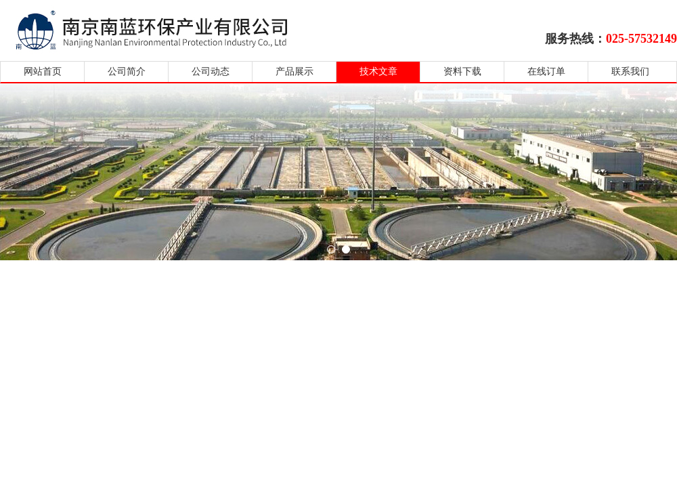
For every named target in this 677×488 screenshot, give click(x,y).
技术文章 (378, 71)
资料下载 (462, 71)
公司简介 (127, 71)
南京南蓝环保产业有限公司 (164, 29)
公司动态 (211, 71)
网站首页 (43, 71)
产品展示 (294, 71)
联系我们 (630, 71)
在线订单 (546, 71)
